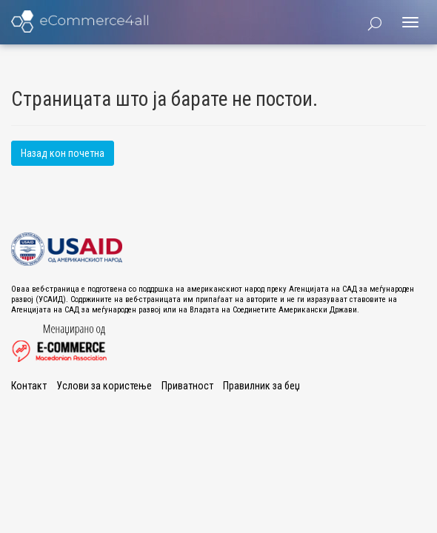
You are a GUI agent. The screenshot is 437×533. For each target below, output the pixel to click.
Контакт (29, 386)
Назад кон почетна (62, 153)
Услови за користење (104, 386)
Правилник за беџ (261, 386)
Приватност (187, 386)
